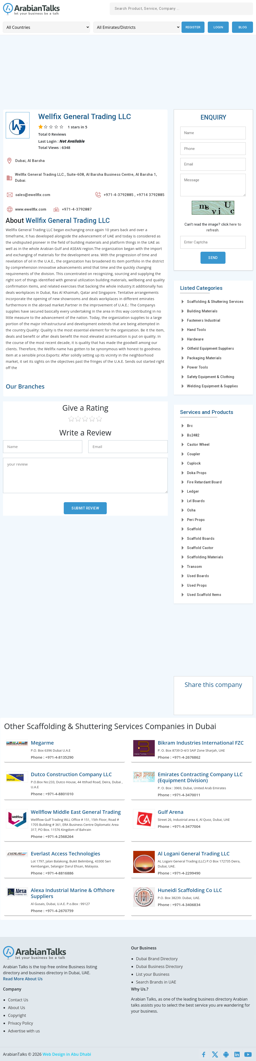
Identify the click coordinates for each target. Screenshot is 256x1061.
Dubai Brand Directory (157, 958)
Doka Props (196, 472)
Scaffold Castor (200, 548)
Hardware (195, 339)
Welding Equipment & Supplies (212, 386)
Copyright (17, 1015)
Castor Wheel (198, 444)
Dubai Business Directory (159, 966)
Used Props (197, 585)
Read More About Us (22, 978)
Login (218, 27)
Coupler (193, 454)
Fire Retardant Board (204, 482)
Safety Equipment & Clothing (210, 376)
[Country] (46, 27)
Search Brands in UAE (156, 982)
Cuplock (194, 463)
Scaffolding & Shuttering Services (215, 301)
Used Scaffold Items (204, 594)
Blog (242, 27)
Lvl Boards (196, 500)
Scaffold (194, 529)
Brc (190, 425)
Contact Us (18, 999)
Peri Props (196, 519)
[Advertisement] (128, 74)
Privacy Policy (20, 1023)
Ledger (193, 491)
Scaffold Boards (200, 538)
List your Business (153, 974)
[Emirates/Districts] (135, 27)
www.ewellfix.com (30, 209)
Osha (191, 510)
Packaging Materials (204, 358)
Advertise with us (24, 1030)
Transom (194, 566)
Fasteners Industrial (203, 320)
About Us (16, 1007)
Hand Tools (196, 329)
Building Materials (202, 311)
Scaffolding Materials (205, 557)
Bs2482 (193, 435)
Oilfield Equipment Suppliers (210, 348)
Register (192, 27)
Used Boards (198, 576)
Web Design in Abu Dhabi (66, 1054)
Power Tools (197, 367)
